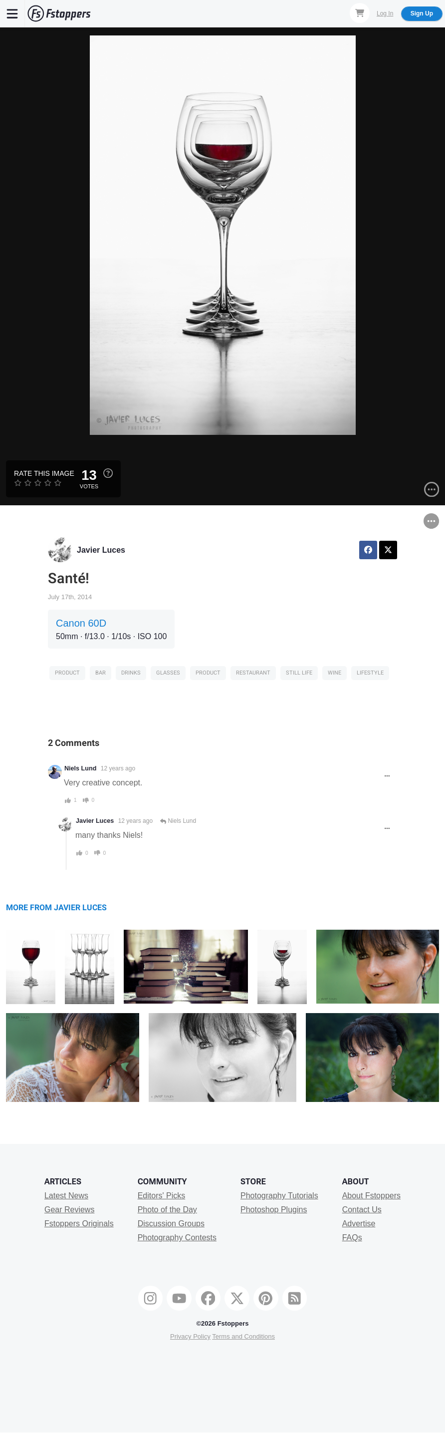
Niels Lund (80, 768)
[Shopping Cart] (360, 13)
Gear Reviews (69, 1209)
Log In (385, 13)
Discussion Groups (171, 1223)
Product (67, 673)
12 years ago (118, 768)
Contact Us (362, 1209)
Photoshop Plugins (273, 1209)
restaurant (253, 673)
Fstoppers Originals (79, 1223)
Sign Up (422, 13)
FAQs (352, 1237)
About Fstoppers (371, 1195)
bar (100, 673)
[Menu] (12, 13)
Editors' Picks (162, 1195)
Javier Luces (101, 550)
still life (299, 673)
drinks (131, 673)
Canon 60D (81, 623)
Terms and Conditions (243, 1336)
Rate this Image (44, 473)
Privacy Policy (190, 1336)
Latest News (66, 1195)
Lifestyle (370, 673)
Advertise (359, 1223)
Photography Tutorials (279, 1195)
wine (334, 673)
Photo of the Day (167, 1209)
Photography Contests (177, 1237)
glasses (168, 673)
